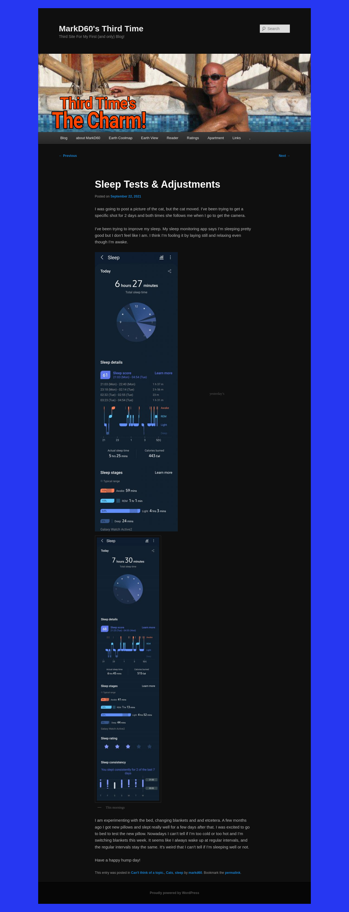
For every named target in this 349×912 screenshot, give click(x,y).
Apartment (215, 138)
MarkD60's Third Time (101, 28)
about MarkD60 (88, 138)
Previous (68, 156)
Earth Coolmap (121, 138)
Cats (169, 873)
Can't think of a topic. (147, 873)
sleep (179, 873)
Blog (63, 138)
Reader (172, 138)
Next (284, 156)
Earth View (149, 138)
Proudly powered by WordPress (174, 893)
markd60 (195, 873)
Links (237, 138)
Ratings (193, 138)
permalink (232, 873)
